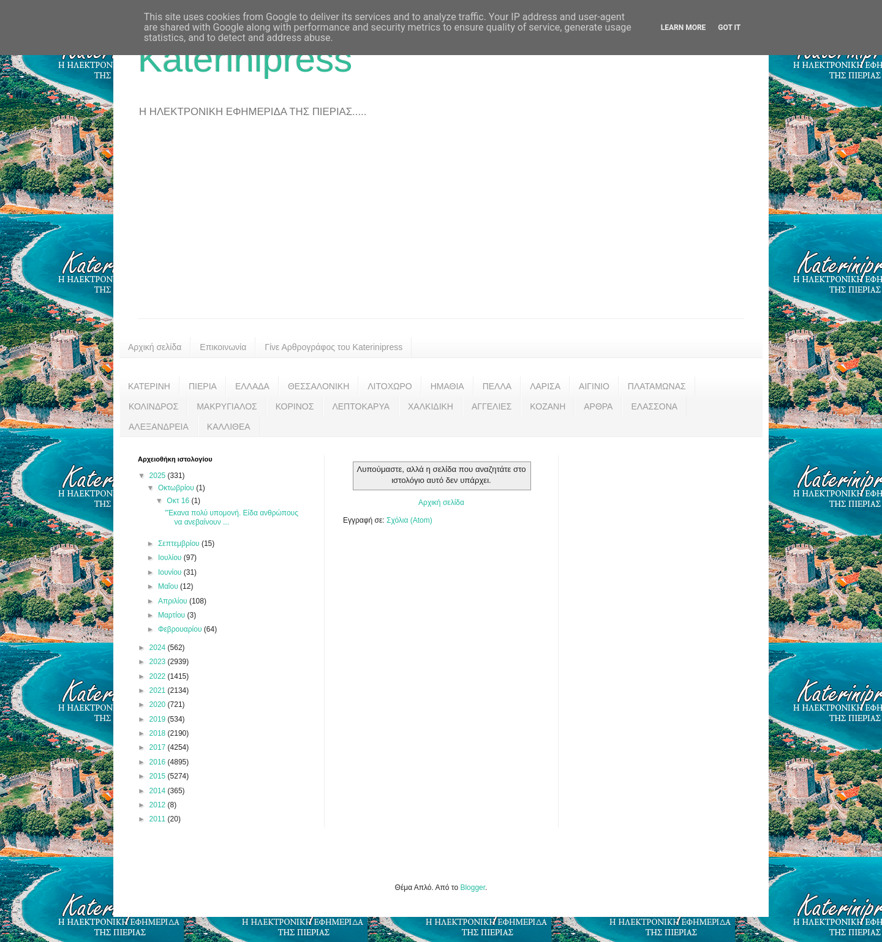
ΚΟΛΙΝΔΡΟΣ (153, 406)
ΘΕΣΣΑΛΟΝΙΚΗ (318, 386)
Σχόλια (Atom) (409, 520)
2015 (158, 776)
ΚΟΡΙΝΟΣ (295, 406)
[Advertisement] (441, 226)
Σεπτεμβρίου (180, 543)
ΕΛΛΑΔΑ (252, 386)
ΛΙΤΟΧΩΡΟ (390, 386)
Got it (729, 27)
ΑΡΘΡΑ (598, 406)
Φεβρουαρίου (181, 629)
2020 (158, 704)
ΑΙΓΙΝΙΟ (594, 386)
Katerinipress (245, 59)
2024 (158, 647)
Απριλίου (173, 601)
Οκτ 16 (179, 500)
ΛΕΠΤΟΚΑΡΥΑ (361, 406)
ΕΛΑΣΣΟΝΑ (654, 406)
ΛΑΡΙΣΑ (545, 386)
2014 (158, 791)
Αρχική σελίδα (154, 347)
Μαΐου (169, 586)
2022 (158, 676)
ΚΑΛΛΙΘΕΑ (229, 427)
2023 (158, 661)
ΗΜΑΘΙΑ (447, 386)
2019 (158, 719)
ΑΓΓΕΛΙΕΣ (491, 406)
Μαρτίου (172, 615)
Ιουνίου (171, 572)
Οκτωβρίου (177, 488)
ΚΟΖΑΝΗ (547, 406)
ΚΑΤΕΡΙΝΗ (149, 386)
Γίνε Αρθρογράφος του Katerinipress (333, 347)
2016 (158, 762)
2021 (158, 690)
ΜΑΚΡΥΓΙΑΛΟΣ (227, 406)
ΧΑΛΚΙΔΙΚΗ (430, 406)
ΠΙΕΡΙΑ (203, 386)
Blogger (472, 887)
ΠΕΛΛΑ (497, 386)
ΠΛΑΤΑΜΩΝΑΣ (657, 386)
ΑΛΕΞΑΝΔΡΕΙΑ (159, 427)
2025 (158, 475)
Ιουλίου (171, 557)
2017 (158, 747)
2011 (158, 819)
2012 (158, 805)
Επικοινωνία (223, 347)
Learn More (683, 27)
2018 (158, 733)
